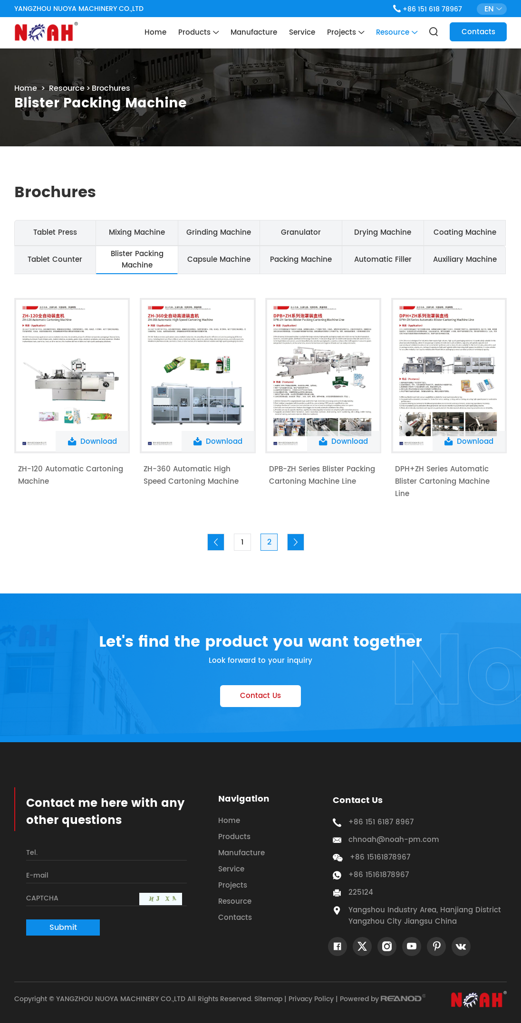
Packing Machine (301, 260)
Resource (396, 33)
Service (302, 32)
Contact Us (260, 696)
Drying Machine (382, 233)
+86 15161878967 (378, 875)
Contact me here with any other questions (105, 812)
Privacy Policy (311, 999)
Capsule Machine (219, 260)
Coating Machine (465, 233)
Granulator (301, 233)
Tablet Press (55, 233)
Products (198, 33)
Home (155, 32)
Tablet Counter (55, 260)
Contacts (478, 32)
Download (92, 442)
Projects (345, 33)
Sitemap (268, 999)
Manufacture (254, 32)
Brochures (111, 88)
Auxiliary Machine (465, 260)
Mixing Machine (137, 233)
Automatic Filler (383, 260)
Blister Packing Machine (137, 259)
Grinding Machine (218, 233)
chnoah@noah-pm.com (393, 840)
